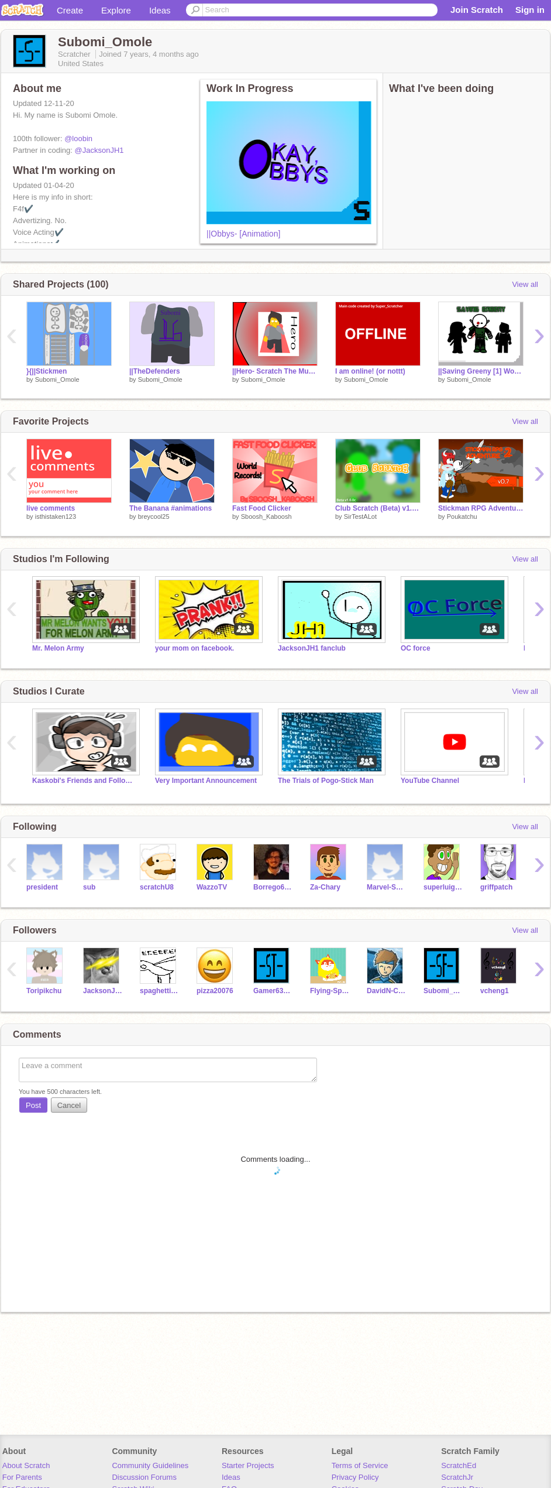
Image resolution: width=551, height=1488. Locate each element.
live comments (50, 508)
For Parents (22, 1477)
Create (70, 10)
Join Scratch (476, 10)
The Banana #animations (170, 508)
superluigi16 (443, 887)
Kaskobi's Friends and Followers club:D (84, 781)
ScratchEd (458, 1465)
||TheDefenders (154, 371)
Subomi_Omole (57, 379)
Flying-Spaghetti (329, 991)
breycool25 (154, 516)
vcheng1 (494, 991)
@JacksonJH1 (99, 150)
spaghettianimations (159, 991)
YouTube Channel (430, 781)
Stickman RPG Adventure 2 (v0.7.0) (481, 508)
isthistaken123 (55, 516)
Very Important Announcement (206, 781)
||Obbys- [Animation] (243, 233)
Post (33, 1105)
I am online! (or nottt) (370, 371)
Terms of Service (360, 1465)
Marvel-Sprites (386, 887)
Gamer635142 (272, 991)
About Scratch (26, 1465)
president (42, 887)
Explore (116, 10)
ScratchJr (457, 1477)
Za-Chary (325, 887)
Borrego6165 (272, 887)
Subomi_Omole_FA (443, 991)
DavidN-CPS (386, 991)
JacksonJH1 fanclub (312, 648)
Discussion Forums (144, 1477)
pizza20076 (215, 991)
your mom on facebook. (194, 648)
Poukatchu (462, 516)
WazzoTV (212, 887)
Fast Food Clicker (261, 508)
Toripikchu (43, 991)
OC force (416, 648)
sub (89, 887)
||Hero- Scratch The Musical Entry (275, 371)
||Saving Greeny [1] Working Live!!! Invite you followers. (481, 371)
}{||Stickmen (46, 371)
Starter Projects (248, 1465)
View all (525, 284)
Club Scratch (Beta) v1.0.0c (378, 508)
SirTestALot (360, 516)
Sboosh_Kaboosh (266, 516)
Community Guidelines (150, 1465)
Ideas (160, 10)
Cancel (69, 1105)
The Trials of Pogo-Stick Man (326, 781)
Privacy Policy (355, 1477)
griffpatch (496, 887)
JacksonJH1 (102, 991)
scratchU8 (157, 887)
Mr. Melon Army (58, 648)
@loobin (78, 138)
